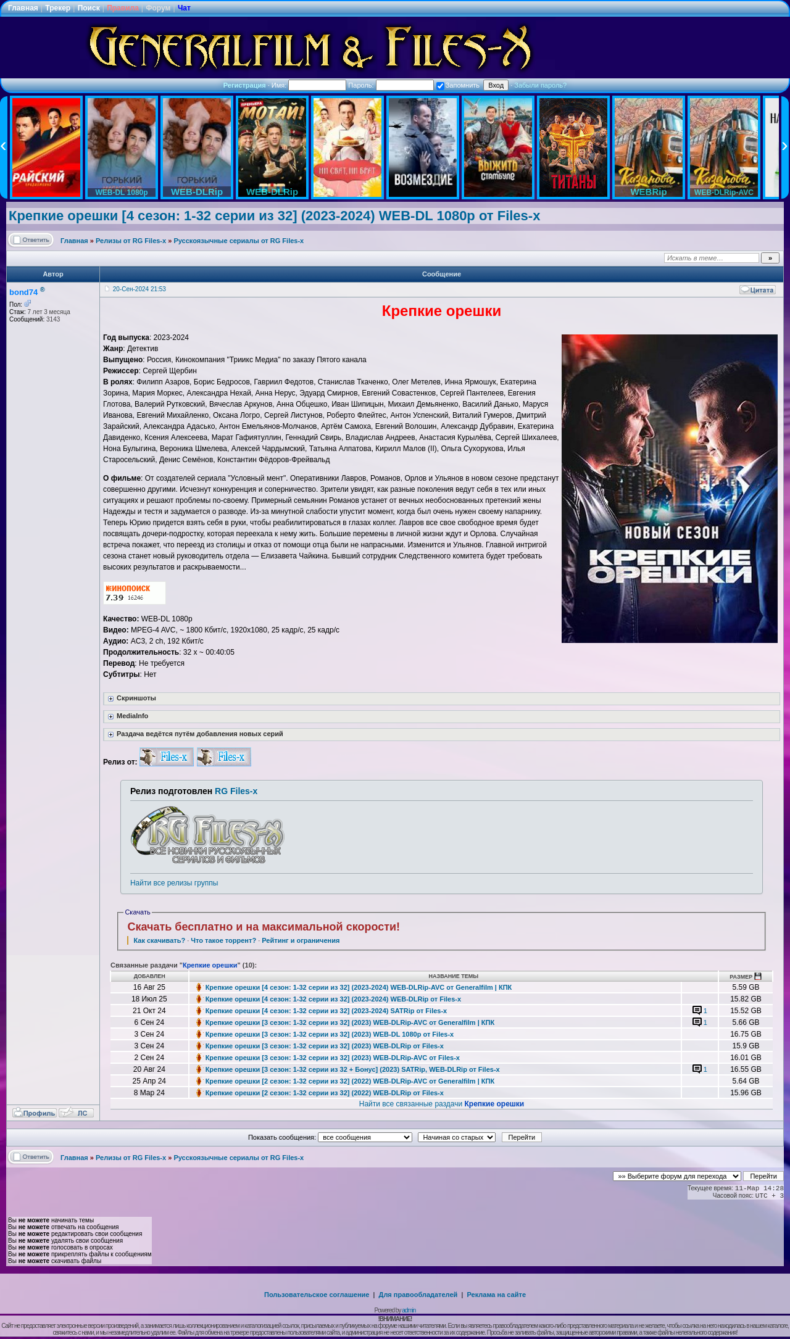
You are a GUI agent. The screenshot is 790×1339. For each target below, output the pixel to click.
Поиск (89, 8)
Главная (23, 8)
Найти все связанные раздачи (441, 1104)
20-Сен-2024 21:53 (139, 289)
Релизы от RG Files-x (131, 240)
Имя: (309, 85)
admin (408, 1310)
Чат (184, 8)
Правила (123, 8)
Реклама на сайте (496, 1294)
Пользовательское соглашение (316, 1294)
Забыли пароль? (540, 85)
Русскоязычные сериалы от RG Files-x (238, 240)
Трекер (57, 8)
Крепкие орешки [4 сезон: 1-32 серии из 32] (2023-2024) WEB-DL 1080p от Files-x (274, 215)
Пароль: (390, 85)
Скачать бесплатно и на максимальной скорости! (263, 927)
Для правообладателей (418, 1294)
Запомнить (458, 85)
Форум (158, 8)
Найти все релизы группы (174, 883)
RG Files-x (236, 791)
